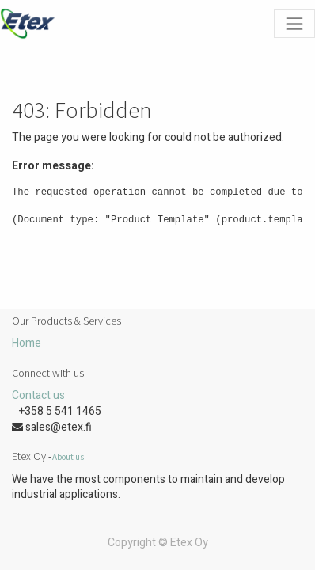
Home (26, 343)
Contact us (38, 395)
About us (68, 456)
